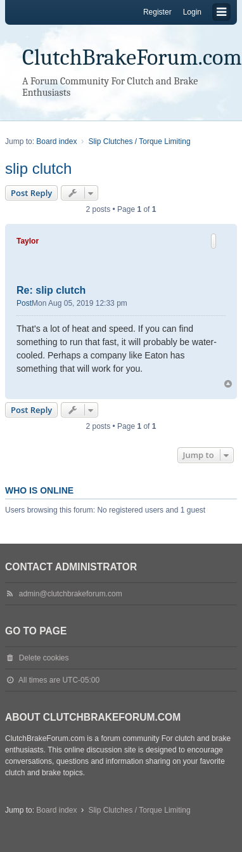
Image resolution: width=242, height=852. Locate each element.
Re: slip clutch (51, 290)
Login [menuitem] (192, 12)
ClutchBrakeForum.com (132, 57)
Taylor (27, 241)
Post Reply (31, 193)
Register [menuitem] (157, 12)
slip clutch (38, 168)
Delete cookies (44, 657)
